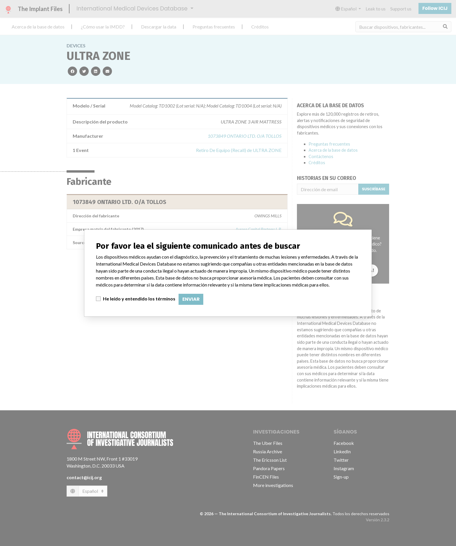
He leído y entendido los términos (139, 298)
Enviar (191, 299)
